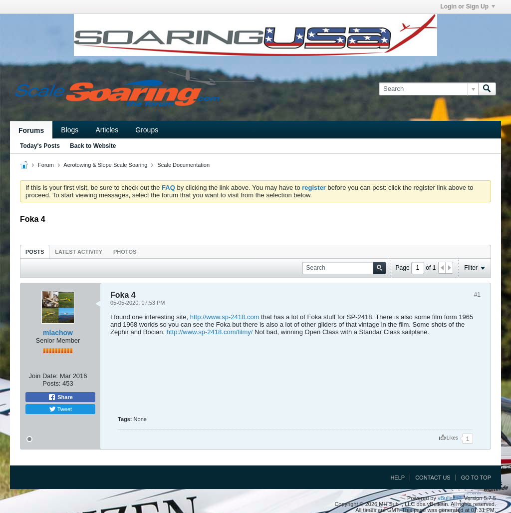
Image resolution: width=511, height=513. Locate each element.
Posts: (51, 383)
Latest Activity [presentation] (78, 252)
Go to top (476, 478)
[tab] (34, 251)
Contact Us (433, 478)
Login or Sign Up (467, 6)
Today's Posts (40, 145)
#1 (477, 294)
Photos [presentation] (124, 252)
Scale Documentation (184, 165)
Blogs (69, 130)
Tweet (60, 409)
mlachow (58, 333)
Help (397, 478)
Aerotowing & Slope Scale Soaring (105, 165)
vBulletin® (450, 498)
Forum (46, 165)
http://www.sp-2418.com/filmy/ (210, 332)
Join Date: (43, 376)
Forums (31, 130)
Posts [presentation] (34, 252)
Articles (106, 130)
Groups (146, 130)
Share (60, 397)
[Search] (428, 88)
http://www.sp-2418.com (224, 317)
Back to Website (93, 145)
